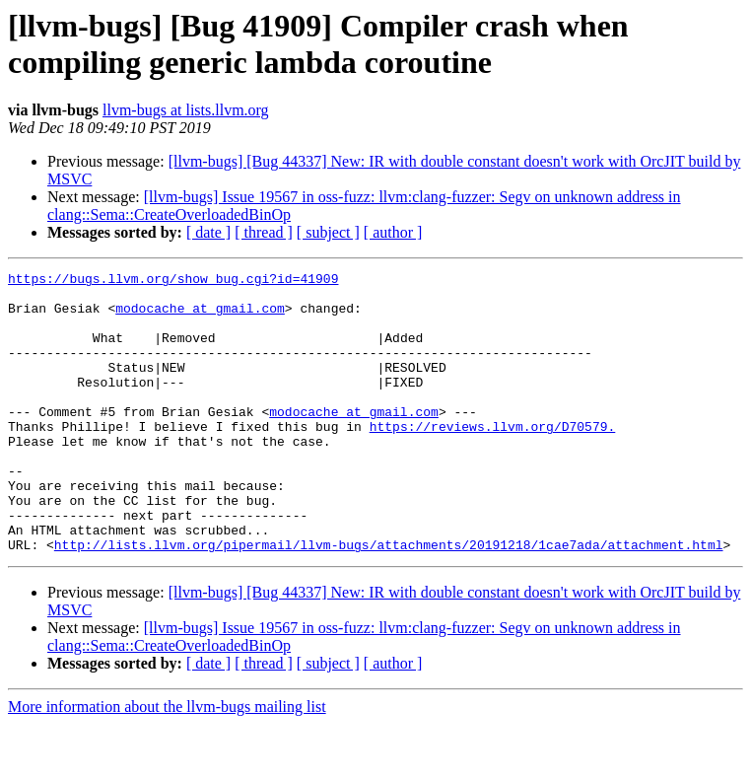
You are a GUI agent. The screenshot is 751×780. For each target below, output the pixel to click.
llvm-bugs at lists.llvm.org (185, 110)
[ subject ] (328, 232)
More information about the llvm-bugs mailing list (167, 762)
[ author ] (393, 232)
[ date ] (208, 232)
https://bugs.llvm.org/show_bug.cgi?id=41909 (173, 281)
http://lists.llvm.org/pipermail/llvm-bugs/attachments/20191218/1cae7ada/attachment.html (388, 600)
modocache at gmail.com (200, 316)
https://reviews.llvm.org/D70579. (493, 458)
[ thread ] (264, 232)
